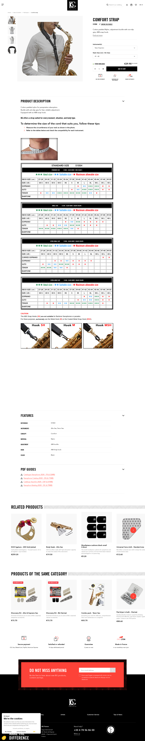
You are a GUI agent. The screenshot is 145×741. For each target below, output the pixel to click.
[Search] (115, 5)
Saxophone (64, 718)
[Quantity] (99, 69)
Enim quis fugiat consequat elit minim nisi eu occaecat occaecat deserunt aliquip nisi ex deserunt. (96, 677)
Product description (72, 101)
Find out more (97, 35)
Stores (36, 721)
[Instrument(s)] (115, 48)
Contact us (90, 730)
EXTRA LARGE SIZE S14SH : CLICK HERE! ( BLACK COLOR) (67, 280)
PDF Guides (72, 469)
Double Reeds (65, 730)
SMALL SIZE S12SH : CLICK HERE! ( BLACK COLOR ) (67, 206)
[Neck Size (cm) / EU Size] (115, 56)
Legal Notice (91, 721)
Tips (115, 718)
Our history (37, 718)
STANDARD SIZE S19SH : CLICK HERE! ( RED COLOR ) (67, 170)
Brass (62, 724)
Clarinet (63, 721)
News (115, 721)
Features (72, 415)
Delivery (89, 718)
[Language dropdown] (141, 5)
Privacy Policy (91, 727)
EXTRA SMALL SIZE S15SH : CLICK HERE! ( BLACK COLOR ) (67, 241)
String (62, 727)
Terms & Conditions (92, 724)
